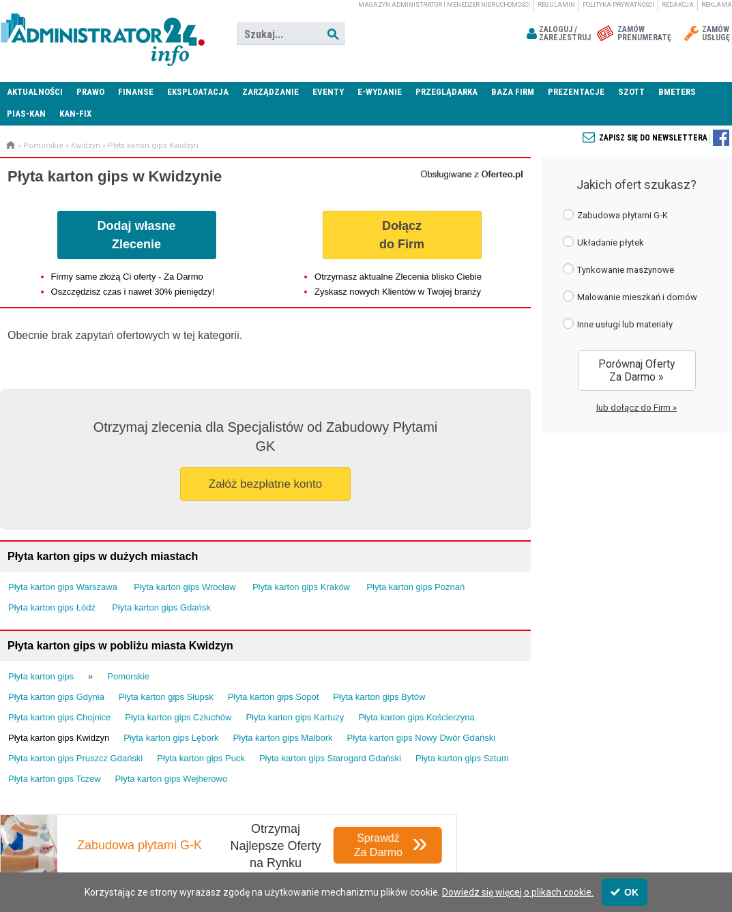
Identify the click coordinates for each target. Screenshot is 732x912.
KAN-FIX (75, 113)
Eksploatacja (198, 92)
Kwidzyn (85, 145)
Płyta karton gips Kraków (301, 587)
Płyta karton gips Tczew (54, 779)
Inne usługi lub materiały (618, 323)
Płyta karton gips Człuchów (178, 717)
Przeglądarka (446, 92)
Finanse (135, 92)
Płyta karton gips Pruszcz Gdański (75, 758)
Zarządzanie (270, 92)
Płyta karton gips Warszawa (62, 587)
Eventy (328, 92)
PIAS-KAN (26, 113)
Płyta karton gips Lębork (170, 738)
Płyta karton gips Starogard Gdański (330, 758)
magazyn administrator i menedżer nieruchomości (444, 4)
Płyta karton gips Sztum (462, 758)
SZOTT (631, 92)
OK (625, 892)
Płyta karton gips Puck (201, 758)
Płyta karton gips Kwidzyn (153, 145)
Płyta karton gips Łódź (52, 607)
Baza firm (512, 92)
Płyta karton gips (41, 676)
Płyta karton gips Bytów (379, 697)
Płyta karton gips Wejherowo (171, 779)
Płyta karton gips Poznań (415, 587)
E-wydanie (379, 92)
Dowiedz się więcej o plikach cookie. (518, 892)
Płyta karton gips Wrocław (184, 587)
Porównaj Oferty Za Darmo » (636, 370)
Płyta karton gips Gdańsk (161, 607)
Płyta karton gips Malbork (283, 738)
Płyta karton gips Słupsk (166, 697)
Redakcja (678, 4)
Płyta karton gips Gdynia (56, 697)
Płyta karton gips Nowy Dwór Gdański (421, 738)
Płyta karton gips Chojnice (59, 717)
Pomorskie (43, 145)
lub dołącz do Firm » (636, 407)
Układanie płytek (603, 242)
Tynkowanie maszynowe (618, 269)
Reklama (716, 4)
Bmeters (677, 92)
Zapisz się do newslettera (653, 138)
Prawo (90, 92)
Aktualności (35, 92)
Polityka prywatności (618, 4)
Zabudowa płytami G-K (615, 214)
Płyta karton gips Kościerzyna (416, 717)
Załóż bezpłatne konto (265, 483)
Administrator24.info (102, 34)
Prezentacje (576, 92)
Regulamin (556, 4)
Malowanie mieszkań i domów (630, 296)
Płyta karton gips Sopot (273, 697)
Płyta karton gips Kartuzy (295, 717)
